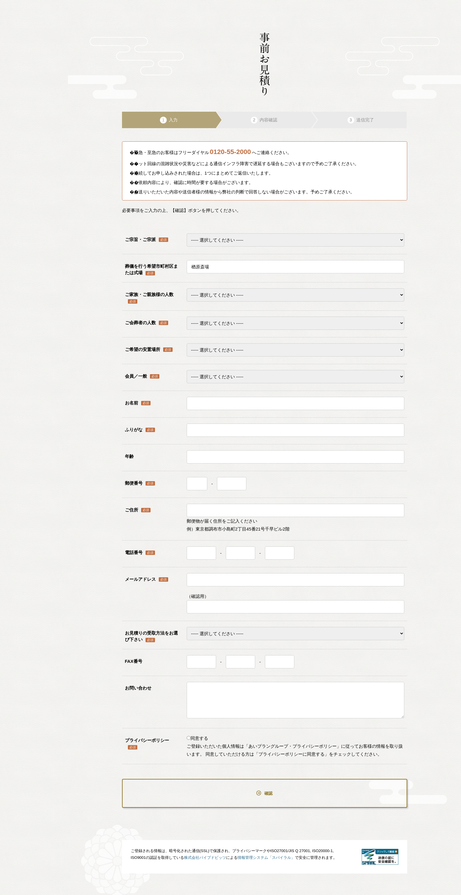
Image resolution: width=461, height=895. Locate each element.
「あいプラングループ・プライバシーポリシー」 (292, 746)
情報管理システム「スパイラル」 (266, 846)
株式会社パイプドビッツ (205, 846)
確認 (264, 787)
